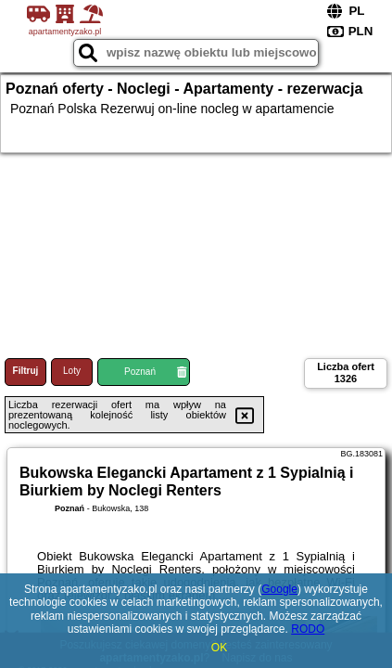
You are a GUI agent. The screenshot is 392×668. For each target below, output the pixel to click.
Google (279, 589)
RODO (307, 629)
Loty (72, 371)
